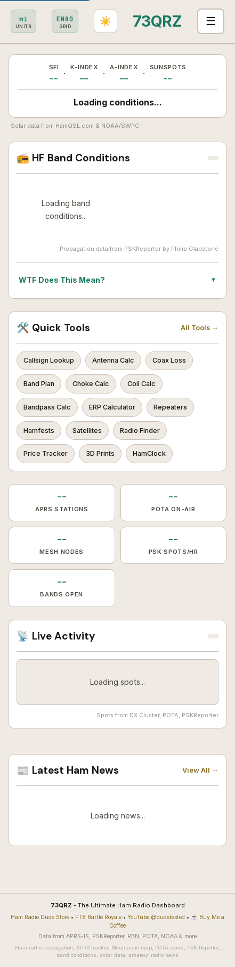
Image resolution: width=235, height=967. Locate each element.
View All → (200, 770)
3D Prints (100, 453)
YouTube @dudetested (156, 917)
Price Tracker (45, 453)
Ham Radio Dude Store (40, 917)
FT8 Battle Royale (98, 917)
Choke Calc (90, 384)
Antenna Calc (113, 360)
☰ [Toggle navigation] (211, 21)
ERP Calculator (112, 407)
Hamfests (38, 431)
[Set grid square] (65, 21)
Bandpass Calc (47, 407)
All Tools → (199, 328)
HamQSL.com (74, 125)
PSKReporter (142, 248)
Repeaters (170, 407)
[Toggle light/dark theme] (105, 21)
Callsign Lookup (48, 360)
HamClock (149, 453)
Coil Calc (141, 384)
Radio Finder (140, 431)
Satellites (87, 431)
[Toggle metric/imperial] (23, 21)
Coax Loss (169, 360)
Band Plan (38, 384)
